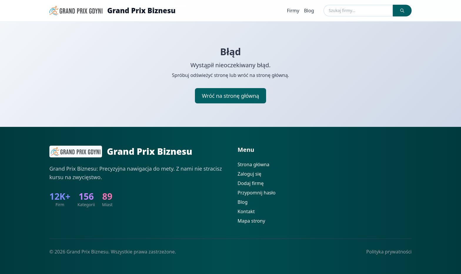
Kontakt (246, 211)
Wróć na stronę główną (230, 95)
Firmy (293, 10)
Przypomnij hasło (256, 192)
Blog (309, 10)
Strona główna (253, 164)
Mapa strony (251, 221)
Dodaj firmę (251, 183)
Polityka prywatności (389, 251)
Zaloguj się (249, 174)
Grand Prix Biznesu (141, 10)
